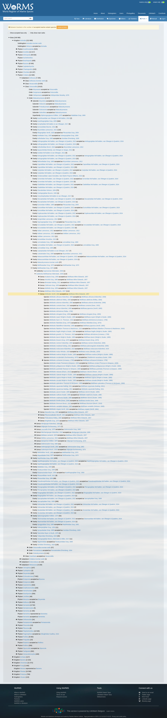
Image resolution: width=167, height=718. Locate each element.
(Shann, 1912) (60, 372)
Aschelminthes (28, 58)
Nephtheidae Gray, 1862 (45, 458)
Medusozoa (33, 565)
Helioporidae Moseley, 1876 (60, 95)
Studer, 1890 (99, 357)
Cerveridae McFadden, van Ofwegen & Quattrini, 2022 (55, 179)
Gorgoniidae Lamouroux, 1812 (47, 219)
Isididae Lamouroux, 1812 (70, 230)
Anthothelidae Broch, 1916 (46, 147)
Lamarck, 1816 (49, 435)
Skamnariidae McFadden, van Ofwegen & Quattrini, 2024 (103, 519)
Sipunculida (27, 648)
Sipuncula (43, 648)
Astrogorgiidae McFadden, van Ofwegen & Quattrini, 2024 (103, 156)
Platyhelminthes (28, 631)
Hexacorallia (33, 84)
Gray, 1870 (52, 421)
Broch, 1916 (60, 403)
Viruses (22, 677)
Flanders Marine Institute (76, 716)
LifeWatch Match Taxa (104, 694)
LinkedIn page (145, 699)
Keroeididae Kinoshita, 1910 (46, 239)
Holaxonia (42, 104)
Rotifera (40, 642)
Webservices (101, 697)
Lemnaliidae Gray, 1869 (70, 242)
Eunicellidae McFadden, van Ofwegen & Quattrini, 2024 (101, 207)
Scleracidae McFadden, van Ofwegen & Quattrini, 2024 (101, 504)
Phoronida (26, 625)
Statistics (133, 19)
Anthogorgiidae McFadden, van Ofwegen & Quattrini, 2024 (104, 141)
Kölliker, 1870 (49, 441)
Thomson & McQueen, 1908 (66, 383)
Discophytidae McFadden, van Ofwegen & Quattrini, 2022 (56, 199)
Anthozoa (32, 78)
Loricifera (26, 596)
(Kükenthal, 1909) (93, 343)
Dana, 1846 (88, 400)
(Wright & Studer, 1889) (97, 317)
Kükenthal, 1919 (62, 349)
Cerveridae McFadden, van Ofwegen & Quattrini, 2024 (100, 179)
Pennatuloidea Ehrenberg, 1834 (61, 550)
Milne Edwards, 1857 (77, 277)
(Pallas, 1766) (61, 311)
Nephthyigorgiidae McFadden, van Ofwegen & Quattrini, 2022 (57, 461)
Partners (17, 699)
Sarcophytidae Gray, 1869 (93, 498)
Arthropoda (26, 55)
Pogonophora (27, 634)
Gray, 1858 (51, 412)
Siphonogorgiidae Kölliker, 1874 (47, 516)
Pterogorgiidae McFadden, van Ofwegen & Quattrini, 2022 (56, 487)
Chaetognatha (27, 69)
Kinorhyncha (27, 593)
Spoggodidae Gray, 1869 (45, 524)
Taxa (76, 19)
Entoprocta (26, 582)
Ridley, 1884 (60, 300)
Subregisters (112, 13)
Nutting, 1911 (52, 282)
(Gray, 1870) (60, 323)
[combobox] (16, 18)
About (103, 13)
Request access (61, 697)
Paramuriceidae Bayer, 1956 (46, 472)
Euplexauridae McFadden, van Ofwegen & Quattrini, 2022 (56, 213)
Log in (162, 19)
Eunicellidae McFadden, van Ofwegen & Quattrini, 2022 (55, 207)
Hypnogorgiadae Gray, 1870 (46, 222)
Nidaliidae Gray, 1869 (78, 115)
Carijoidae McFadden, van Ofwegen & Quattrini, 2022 (55, 170)
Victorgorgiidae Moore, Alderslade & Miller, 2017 (53, 539)
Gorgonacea (37, 92)
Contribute (161, 13)
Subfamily (39, 274)
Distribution (99, 19)
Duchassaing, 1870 (51, 426)
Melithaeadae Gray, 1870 (45, 265)
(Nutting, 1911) (93, 386)
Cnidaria (26, 75)
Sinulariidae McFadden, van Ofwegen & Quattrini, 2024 (101, 510)
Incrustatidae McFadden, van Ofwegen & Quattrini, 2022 (56, 225)
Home (96, 13)
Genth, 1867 (49, 447)
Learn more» (110, 711)
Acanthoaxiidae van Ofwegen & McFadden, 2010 (53, 118)
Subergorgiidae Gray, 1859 (69, 135)
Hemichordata (27, 591)
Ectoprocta (26, 579)
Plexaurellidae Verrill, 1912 (46, 475)
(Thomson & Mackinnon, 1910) (108, 328)
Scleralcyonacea (38, 553)
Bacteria (23, 660)
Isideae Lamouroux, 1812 (45, 233)
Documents (142, 13)
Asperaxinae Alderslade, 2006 (53, 271)
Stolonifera (42, 112)
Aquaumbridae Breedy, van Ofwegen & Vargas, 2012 (54, 150)
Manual (153, 19)
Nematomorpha (28, 608)
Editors (122, 19)
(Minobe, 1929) (89, 351)
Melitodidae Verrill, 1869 (45, 452)
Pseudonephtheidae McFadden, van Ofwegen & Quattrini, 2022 (58, 481)
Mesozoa (26, 599)
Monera (22, 668)
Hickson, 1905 (61, 406)
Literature (87, 19)
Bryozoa (26, 63)
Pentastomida (27, 622)
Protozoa (23, 674)
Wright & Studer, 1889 (62, 317)
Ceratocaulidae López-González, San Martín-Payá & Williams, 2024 (59, 176)
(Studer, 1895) (88, 392)
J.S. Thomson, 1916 (61, 320)
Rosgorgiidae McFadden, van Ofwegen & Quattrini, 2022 (56, 493)
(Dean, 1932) (89, 305)
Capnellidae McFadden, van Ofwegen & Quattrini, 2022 (55, 164)
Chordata (26, 72)
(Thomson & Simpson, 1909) (103, 363)
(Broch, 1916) (91, 403)
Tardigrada (26, 651)
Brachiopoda (27, 60)
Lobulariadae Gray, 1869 (45, 253)
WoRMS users (19, 701)
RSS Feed (144, 697)
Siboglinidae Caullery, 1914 (50, 634)
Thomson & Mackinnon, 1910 (66, 328)
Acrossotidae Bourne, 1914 (46, 127)
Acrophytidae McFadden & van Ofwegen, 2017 (52, 124)
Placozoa (26, 628)
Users (121, 13)
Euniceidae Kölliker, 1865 (45, 205)
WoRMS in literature (20, 703)
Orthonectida (27, 619)
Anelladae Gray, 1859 (44, 135)
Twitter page (144, 694)
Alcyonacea (37, 89)
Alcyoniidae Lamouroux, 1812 (47, 130)
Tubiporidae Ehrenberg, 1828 (47, 536)
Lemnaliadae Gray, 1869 (45, 242)
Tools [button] (143, 19)
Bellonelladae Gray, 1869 (45, 161)
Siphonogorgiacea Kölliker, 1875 (51, 115)
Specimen (111, 19)
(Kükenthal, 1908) (94, 297)
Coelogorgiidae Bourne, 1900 (47, 193)
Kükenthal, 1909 (61, 343)
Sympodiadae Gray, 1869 (45, 530)
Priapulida (26, 640)
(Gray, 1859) (60, 314)
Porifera (25, 637)
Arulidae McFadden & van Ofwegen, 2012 (51, 153)
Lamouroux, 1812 (49, 438)
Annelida (26, 52)
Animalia (23, 40)
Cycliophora (27, 570)
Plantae (22, 671)
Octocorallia (33, 86)
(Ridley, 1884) (91, 300)
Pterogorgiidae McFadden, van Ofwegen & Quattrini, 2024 (104, 487)
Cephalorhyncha (28, 66)
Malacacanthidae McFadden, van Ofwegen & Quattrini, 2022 (57, 256)
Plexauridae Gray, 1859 (71, 132)
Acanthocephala (28, 49)
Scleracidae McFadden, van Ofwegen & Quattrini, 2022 (55, 504)
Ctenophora (27, 568)
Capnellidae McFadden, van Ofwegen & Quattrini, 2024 (101, 164)
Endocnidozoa (34, 562)
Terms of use (60, 694)
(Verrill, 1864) (88, 409)
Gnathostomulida (28, 588)
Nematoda (26, 605)
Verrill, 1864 (52, 294)
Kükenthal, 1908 (61, 297)
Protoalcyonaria (44, 107)
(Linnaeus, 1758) (94, 320)
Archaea (23, 657)
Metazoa (29, 46)
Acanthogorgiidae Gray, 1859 (47, 121)
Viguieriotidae (41, 542)
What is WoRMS (19, 692)
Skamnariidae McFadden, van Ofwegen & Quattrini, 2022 (56, 519)
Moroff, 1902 (55, 415)
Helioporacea (37, 95)
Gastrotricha (27, 585)
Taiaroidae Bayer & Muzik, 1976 (47, 533)
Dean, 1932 (60, 305)
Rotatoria (26, 642)
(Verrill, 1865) (91, 308)
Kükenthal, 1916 (52, 432)
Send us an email (146, 692)
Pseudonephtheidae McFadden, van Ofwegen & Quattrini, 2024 (109, 481)
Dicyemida (26, 573)
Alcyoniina (42, 101)
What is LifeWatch (20, 694)
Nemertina (26, 614)
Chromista (23, 663)
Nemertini (26, 616)
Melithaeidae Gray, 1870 (71, 265)
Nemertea (26, 611)
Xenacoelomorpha (29, 654)
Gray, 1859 (51, 277)
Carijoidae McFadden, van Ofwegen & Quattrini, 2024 (99, 170)
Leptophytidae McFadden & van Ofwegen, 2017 (53, 251)
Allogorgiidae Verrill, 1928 (45, 132)
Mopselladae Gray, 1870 (45, 455)
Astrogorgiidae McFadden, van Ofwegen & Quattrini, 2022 (56, 156)
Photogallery (131, 13)
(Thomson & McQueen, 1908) (108, 383)
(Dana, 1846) (60, 400)
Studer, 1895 (60, 392)
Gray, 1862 (72, 429)
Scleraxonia (43, 109)
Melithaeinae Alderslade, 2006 (53, 274)
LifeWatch (152, 13)
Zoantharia (32, 556)
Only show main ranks (36, 33)
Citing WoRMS (61, 692)
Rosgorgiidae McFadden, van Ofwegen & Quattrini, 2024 (102, 493)
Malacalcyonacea (39, 98)
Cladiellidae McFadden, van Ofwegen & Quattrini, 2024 (101, 184)
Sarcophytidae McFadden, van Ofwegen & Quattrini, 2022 (56, 498)
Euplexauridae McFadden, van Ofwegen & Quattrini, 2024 (103, 213)
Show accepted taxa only (17, 33)
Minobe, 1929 (60, 351)
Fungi (22, 665)
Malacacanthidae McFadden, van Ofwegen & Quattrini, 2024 (106, 256)
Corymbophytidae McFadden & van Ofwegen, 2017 (54, 196)
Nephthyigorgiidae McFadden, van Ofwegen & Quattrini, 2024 (107, 461)
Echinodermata (28, 576)
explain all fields (62, 27)
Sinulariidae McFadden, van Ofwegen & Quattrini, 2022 (55, 510)
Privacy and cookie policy (119, 716)
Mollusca (26, 602)
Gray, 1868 (51, 279)
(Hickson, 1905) (92, 406)
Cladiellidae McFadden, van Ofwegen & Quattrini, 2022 (55, 184)
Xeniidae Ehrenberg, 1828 (70, 138)
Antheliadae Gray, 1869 (45, 138)
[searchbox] (15, 18)
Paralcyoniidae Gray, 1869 (46, 470)
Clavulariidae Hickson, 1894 (46, 190)
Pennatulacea (37, 550)
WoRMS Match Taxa (104, 692)
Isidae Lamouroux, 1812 (45, 230)
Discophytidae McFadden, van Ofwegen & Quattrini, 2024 (103, 199)
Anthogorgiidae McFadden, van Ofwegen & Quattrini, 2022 (56, 141)
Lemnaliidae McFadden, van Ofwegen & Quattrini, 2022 (55, 245)
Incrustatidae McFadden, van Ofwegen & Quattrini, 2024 (102, 225)
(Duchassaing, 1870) (64, 357)
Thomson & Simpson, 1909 (64, 363)
